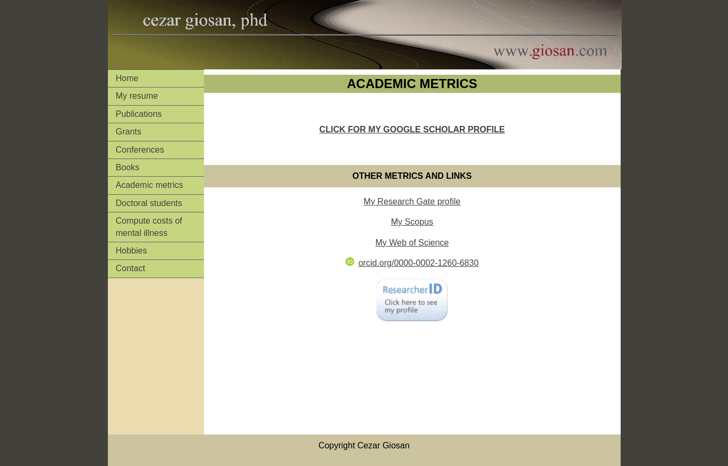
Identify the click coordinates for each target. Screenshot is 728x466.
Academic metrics (149, 184)
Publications (139, 114)
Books (127, 167)
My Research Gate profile (412, 201)
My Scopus (412, 221)
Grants (129, 131)
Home (127, 78)
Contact (130, 268)
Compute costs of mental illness (149, 226)
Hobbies (131, 250)
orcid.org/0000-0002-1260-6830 (412, 262)
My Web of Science (412, 242)
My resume (137, 95)
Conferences (140, 149)
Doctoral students (149, 203)
